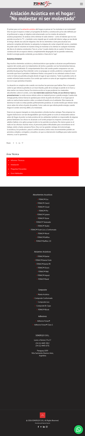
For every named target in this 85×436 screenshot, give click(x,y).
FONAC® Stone (43, 218)
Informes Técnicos (17, 160)
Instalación (15, 165)
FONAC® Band (43, 279)
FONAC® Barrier (43, 256)
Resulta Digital (46, 423)
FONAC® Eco (43, 199)
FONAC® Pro (43, 211)
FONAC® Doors (43, 268)
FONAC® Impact (44, 275)
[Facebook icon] (38, 427)
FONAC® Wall (43, 271)
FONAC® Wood (43, 233)
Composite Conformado (44, 298)
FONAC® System (43, 214)
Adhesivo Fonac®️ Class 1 (43, 325)
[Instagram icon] (47, 427)
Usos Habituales (17, 173)
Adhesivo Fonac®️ (43, 321)
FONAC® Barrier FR (43, 264)
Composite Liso (43, 302)
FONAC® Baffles (44, 237)
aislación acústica (29, 29)
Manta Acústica (43, 294)
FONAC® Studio (43, 226)
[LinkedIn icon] (44, 427)
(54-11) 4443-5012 (42, 343)
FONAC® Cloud (43, 207)
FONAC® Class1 (44, 203)
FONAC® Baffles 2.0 (43, 241)
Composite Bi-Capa (43, 306)
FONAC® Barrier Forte (43, 260)
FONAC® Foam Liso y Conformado (43, 230)
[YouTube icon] (41, 427)
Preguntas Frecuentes (19, 169)
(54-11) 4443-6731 (42, 346)
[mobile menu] (81, 4)
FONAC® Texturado (43, 222)
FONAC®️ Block (43, 309)
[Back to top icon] (42, 415)
